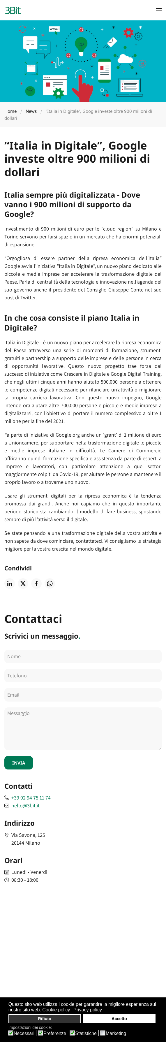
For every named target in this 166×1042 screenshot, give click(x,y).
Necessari (24, 1033)
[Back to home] (13, 10)
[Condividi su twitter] (23, 583)
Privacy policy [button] (87, 1009)
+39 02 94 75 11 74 (31, 797)
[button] (159, 10)
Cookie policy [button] (56, 1009)
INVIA (18, 763)
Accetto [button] (119, 1018)
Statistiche (86, 1033)
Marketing (116, 1033)
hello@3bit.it (25, 805)
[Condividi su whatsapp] (50, 583)
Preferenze (54, 1033)
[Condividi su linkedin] (9, 583)
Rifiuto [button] (45, 1018)
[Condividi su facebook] (36, 583)
